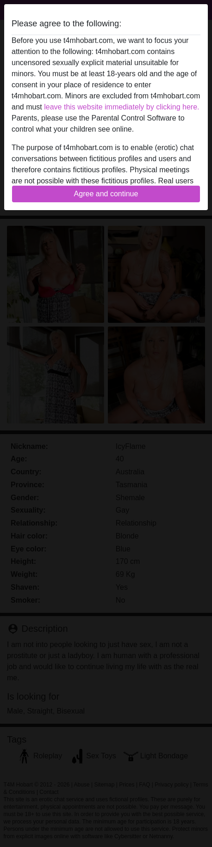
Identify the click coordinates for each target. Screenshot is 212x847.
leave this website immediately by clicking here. (121, 107)
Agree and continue (106, 194)
